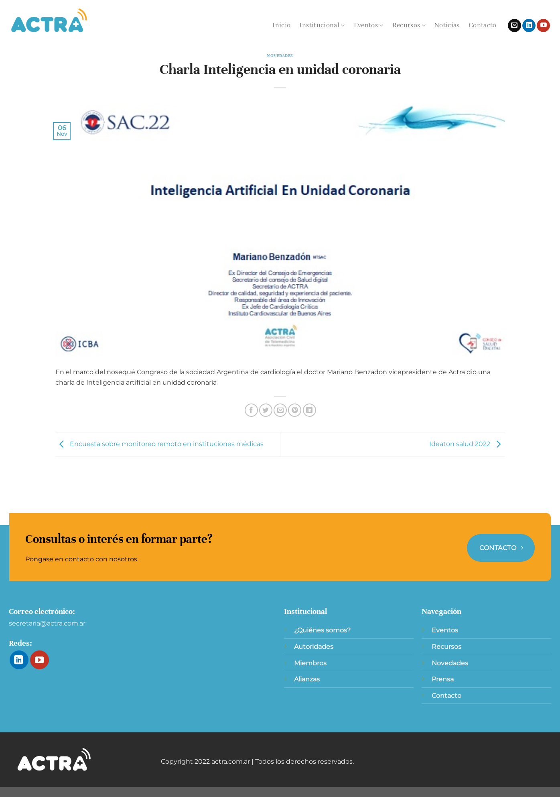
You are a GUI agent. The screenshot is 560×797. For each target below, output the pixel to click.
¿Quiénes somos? (322, 630)
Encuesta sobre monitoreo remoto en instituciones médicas (159, 444)
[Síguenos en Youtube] (543, 26)
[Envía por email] (280, 410)
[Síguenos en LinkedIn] (529, 26)
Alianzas (307, 679)
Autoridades (313, 646)
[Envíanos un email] (514, 26)
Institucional (322, 25)
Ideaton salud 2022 (467, 444)
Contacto (483, 25)
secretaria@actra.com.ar (47, 623)
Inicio (281, 25)
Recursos (409, 25)
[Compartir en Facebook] (251, 410)
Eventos (368, 25)
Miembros (310, 663)
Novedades (280, 55)
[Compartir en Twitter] (265, 410)
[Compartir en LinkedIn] (309, 410)
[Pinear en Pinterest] (294, 410)
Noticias (447, 25)
